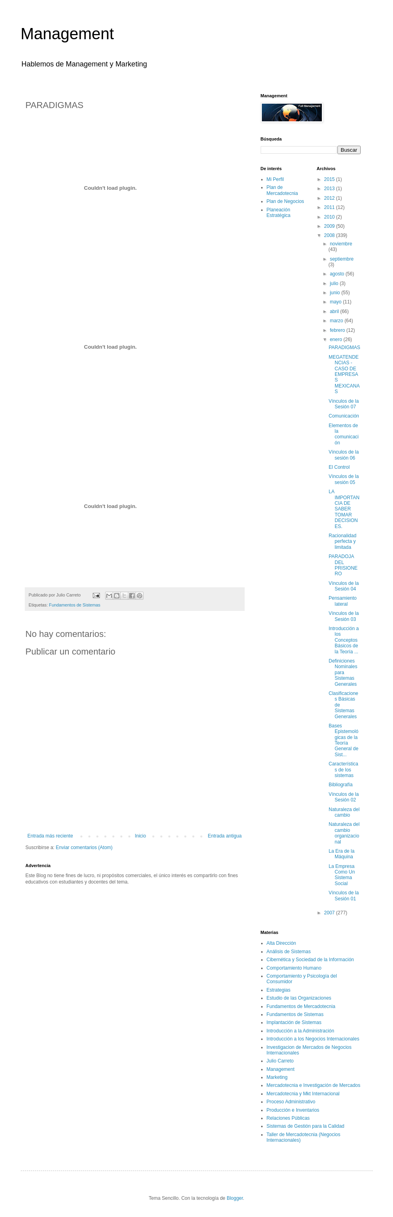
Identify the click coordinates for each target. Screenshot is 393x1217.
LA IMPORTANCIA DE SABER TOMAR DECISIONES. (344, 509)
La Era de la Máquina (342, 854)
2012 (330, 198)
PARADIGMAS (344, 347)
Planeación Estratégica (279, 212)
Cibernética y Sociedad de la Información (310, 959)
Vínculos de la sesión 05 (344, 479)
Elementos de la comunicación (344, 434)
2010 (330, 217)
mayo (336, 302)
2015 (330, 179)
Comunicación (344, 416)
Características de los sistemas (343, 769)
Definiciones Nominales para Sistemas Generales (343, 672)
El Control (339, 467)
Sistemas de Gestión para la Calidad (306, 1126)
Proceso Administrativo (291, 1102)
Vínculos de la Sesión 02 (344, 797)
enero (336, 339)
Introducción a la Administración (300, 1031)
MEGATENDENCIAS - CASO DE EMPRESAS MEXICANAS (344, 374)
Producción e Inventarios (293, 1110)
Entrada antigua (225, 836)
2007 (330, 913)
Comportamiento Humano (294, 968)
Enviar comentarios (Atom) (84, 847)
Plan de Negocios (285, 201)
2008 (330, 235)
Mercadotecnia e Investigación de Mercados (314, 1085)
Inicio (140, 836)
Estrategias (279, 990)
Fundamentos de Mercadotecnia (301, 1006)
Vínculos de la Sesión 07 (344, 404)
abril (335, 311)
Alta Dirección (281, 943)
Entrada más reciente (50, 836)
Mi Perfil (275, 179)
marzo (337, 320)
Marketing (277, 1077)
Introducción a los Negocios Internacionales (313, 1039)
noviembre (341, 244)
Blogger (235, 1198)
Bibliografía (341, 784)
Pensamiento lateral (343, 600)
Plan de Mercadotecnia (282, 190)
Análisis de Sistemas (289, 951)
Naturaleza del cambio (344, 812)
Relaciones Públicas (288, 1118)
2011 (330, 207)
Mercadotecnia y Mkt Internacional (303, 1094)
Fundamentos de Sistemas (74, 604)
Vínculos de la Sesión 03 (344, 616)
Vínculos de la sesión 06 (344, 454)
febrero (338, 330)
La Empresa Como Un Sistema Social (342, 875)
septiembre (341, 259)
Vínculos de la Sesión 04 (344, 586)
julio (335, 283)
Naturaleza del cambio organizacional (344, 832)
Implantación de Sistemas (294, 1022)
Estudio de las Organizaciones (299, 998)
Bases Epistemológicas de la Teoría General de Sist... (343, 740)
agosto (337, 274)
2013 (330, 188)
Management (67, 33)
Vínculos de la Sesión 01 (344, 895)
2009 (330, 226)
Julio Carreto (280, 1061)
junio (335, 292)
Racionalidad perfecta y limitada (342, 541)
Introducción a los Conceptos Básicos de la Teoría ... (344, 640)
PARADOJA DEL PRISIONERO (343, 565)
